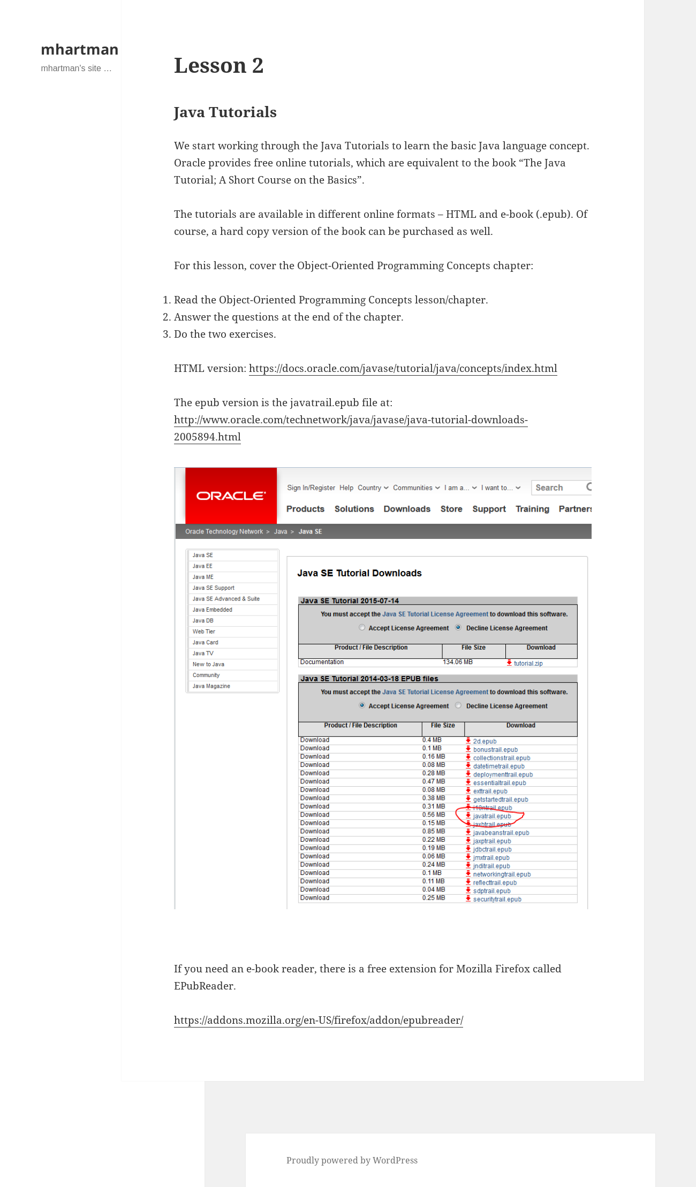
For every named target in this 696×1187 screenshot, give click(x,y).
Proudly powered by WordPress (352, 1160)
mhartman (80, 49)
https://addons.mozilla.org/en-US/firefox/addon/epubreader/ (318, 1020)
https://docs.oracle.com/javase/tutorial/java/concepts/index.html (403, 368)
